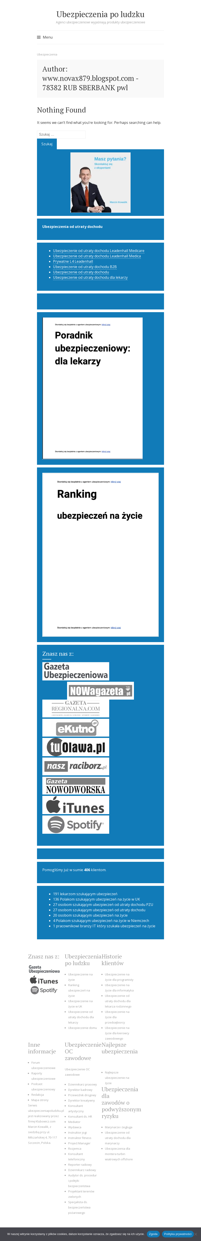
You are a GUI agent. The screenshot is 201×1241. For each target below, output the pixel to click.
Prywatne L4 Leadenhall (73, 261)
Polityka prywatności (178, 1234)
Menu (48, 37)
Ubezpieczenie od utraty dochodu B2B (85, 266)
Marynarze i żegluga (118, 1127)
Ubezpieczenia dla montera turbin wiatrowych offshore (119, 1154)
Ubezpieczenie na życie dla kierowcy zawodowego (117, 1033)
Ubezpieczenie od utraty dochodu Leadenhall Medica (97, 256)
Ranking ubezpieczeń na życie (79, 990)
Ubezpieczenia (47, 54)
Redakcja (37, 1095)
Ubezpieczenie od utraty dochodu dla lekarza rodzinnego (118, 1001)
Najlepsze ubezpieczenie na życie (117, 1077)
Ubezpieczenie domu (82, 1028)
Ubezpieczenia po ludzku (100, 14)
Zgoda (153, 1234)
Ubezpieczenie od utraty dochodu (81, 272)
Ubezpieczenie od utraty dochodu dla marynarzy (118, 1137)
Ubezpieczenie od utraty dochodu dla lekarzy (90, 277)
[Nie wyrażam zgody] (195, 1234)
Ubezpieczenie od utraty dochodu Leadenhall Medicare (98, 250)
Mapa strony (40, 1100)
